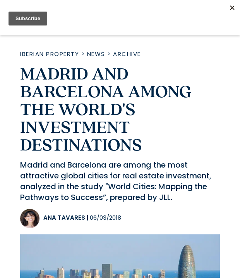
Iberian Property (49, 54)
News (96, 54)
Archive (127, 54)
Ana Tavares (64, 218)
